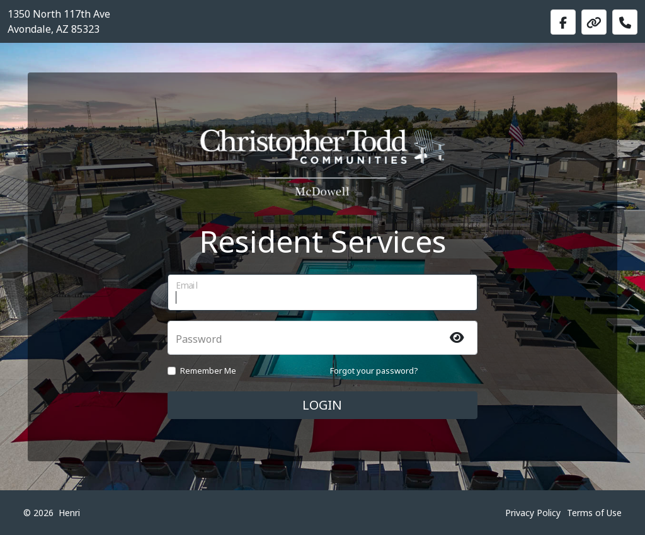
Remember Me (208, 370)
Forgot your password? (374, 370)
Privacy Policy (533, 513)
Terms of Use (594, 513)
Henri (69, 513)
